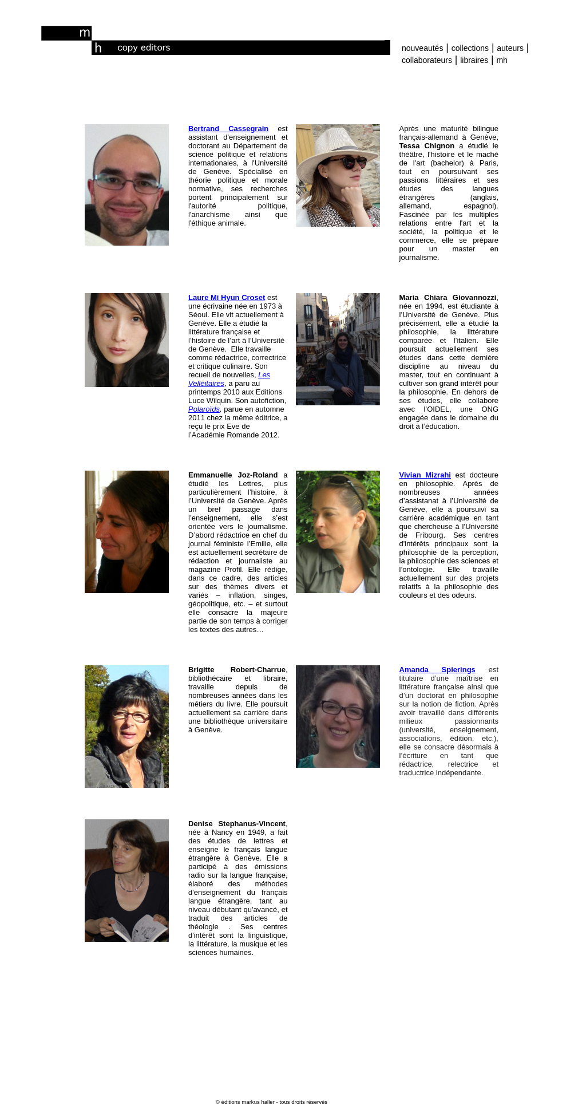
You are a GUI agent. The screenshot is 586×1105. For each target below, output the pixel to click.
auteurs (510, 48)
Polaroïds (204, 409)
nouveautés (422, 48)
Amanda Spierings (437, 669)
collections (470, 48)
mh (501, 60)
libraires (474, 60)
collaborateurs (427, 60)
